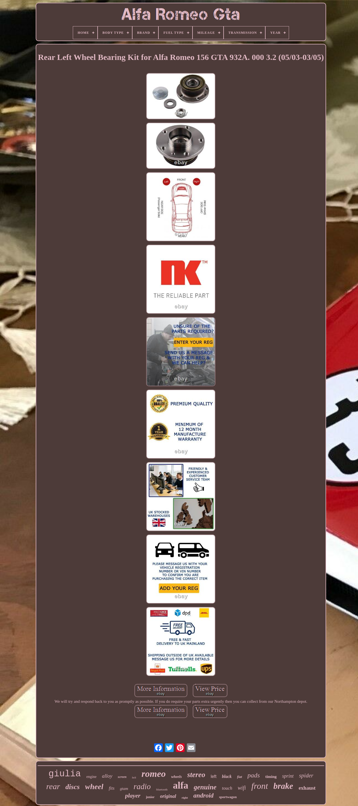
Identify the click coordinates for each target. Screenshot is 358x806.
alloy (107, 776)
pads (254, 775)
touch (227, 788)
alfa (180, 785)
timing (271, 776)
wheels (176, 777)
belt (134, 777)
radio (142, 786)
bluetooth (162, 789)
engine (91, 777)
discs (72, 787)
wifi (242, 788)
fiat (239, 777)
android (203, 795)
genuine (205, 787)
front (259, 786)
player (132, 795)
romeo (154, 774)
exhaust (307, 788)
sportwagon (228, 797)
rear (53, 786)
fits (112, 788)
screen (122, 777)
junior (150, 797)
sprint (288, 776)
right (185, 797)
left (213, 776)
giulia (65, 774)
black (227, 776)
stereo (196, 775)
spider (306, 775)
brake (283, 786)
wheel (94, 786)
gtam (124, 788)
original (168, 796)
